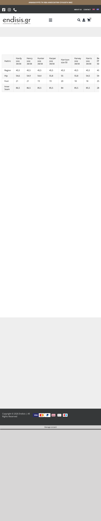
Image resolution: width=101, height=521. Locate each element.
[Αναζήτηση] (78, 20)
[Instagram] (9, 9)
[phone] (15, 9)
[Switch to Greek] (98, 10)
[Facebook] (3, 9)
